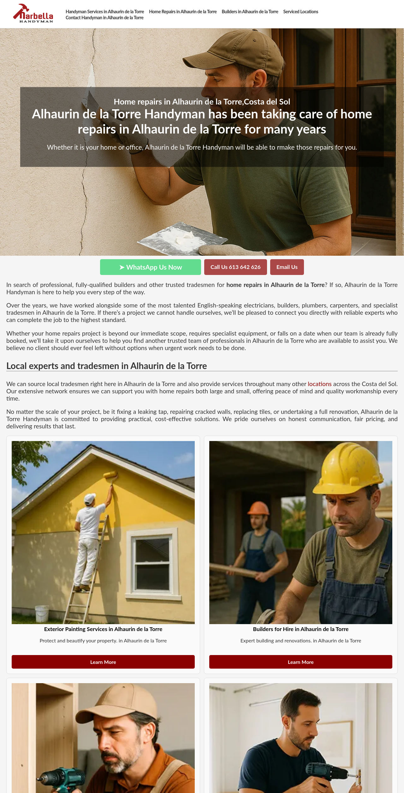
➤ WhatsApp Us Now (150, 267)
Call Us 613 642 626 (236, 267)
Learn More (103, 662)
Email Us (287, 267)
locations (320, 383)
